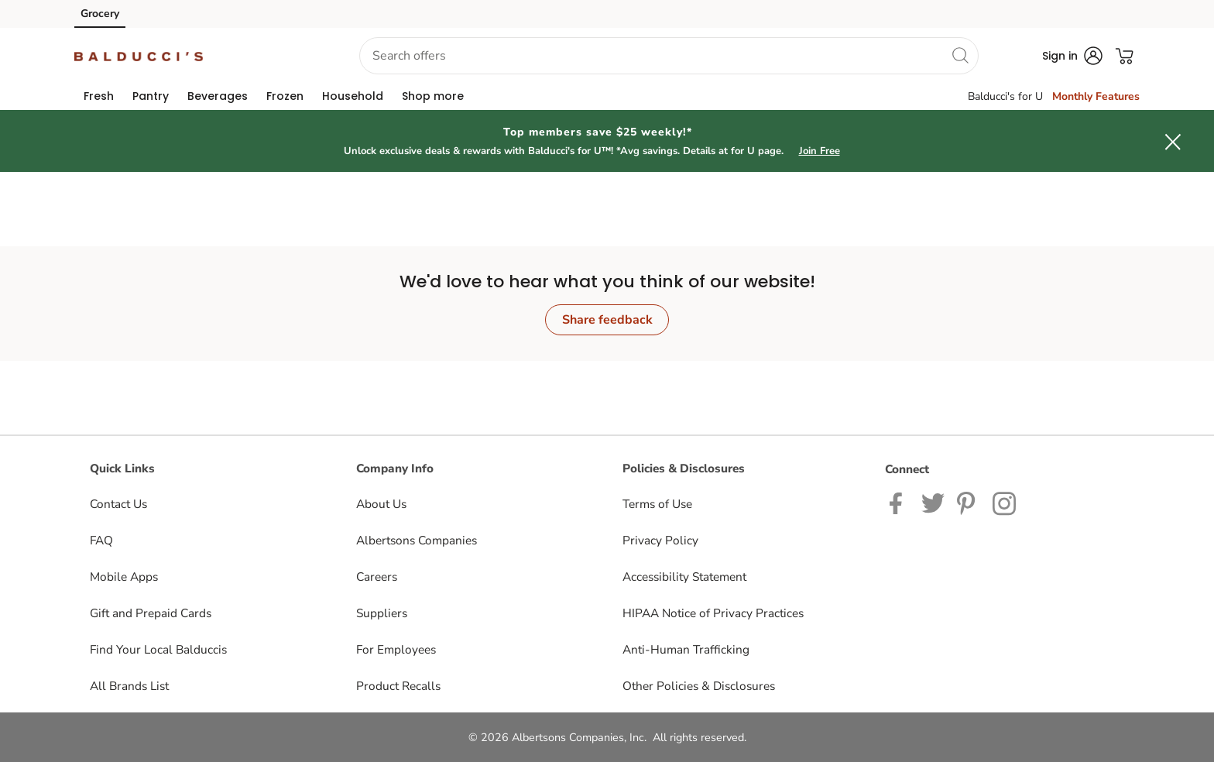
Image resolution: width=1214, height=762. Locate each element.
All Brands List (129, 686)
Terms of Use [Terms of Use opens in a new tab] (657, 504)
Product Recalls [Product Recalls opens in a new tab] (398, 686)
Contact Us (118, 504)
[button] (268, 56)
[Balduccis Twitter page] (932, 502)
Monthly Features (1096, 96)
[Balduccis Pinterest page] (968, 502)
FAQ (101, 540)
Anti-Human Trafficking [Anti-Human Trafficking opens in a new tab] (685, 649)
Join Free (819, 151)
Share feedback (607, 319)
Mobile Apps (124, 576)
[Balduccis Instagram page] (1005, 502)
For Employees (396, 649)
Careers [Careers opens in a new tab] (376, 576)
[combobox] (669, 55)
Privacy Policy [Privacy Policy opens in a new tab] (660, 540)
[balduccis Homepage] (138, 55)
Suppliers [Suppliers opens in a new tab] (381, 613)
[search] (960, 55)
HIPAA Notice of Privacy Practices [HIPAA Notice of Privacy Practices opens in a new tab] (713, 613)
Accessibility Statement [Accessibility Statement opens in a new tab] (684, 576)
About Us (381, 504)
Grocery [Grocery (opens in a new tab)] (100, 13)
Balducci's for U (1005, 96)
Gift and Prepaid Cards (150, 613)
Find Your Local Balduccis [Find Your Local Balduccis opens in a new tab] (158, 649)
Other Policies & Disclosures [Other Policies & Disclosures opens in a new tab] (698, 686)
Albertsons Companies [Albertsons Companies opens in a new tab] (416, 540)
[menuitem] (99, 96)
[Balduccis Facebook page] (899, 502)
